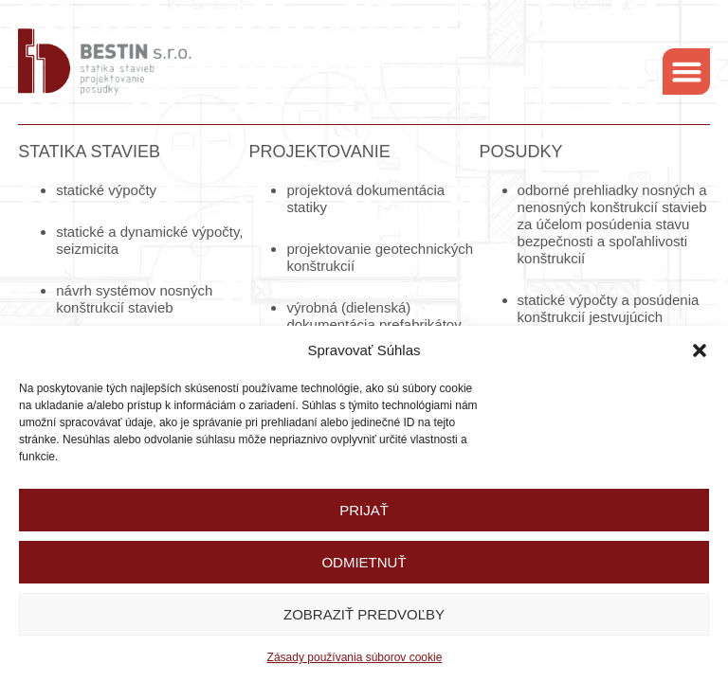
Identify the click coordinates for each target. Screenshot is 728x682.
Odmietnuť (363, 562)
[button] (699, 350)
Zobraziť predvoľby (364, 614)
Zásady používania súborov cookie (355, 657)
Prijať (364, 510)
